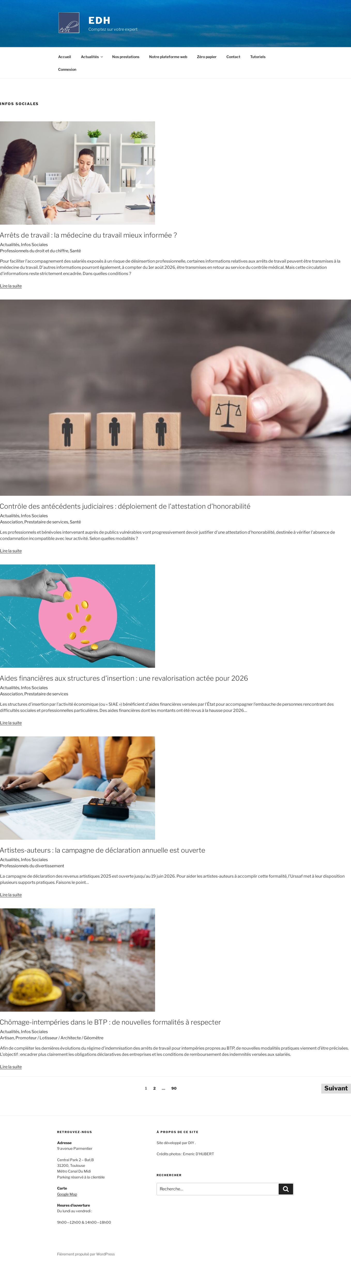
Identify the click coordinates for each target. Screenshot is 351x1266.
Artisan (7, 1037)
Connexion (67, 69)
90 (174, 1088)
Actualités (92, 56)
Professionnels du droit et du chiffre (34, 250)
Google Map (67, 1194)
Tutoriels (257, 56)
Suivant (336, 1088)
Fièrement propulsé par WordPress (86, 1254)
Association (11, 522)
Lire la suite (11, 286)
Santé (75, 250)
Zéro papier (207, 56)
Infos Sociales (34, 244)
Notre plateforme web (168, 56)
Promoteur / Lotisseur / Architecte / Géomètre (59, 1037)
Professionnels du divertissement (32, 865)
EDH (99, 20)
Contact (233, 56)
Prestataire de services (46, 522)
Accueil (64, 56)
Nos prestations (125, 56)
